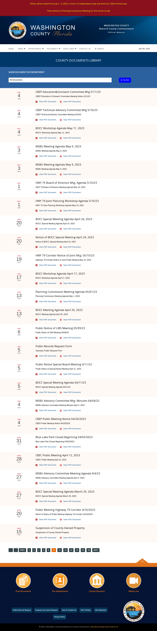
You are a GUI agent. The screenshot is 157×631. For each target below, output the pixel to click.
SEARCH (99, 49)
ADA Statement (100, 610)
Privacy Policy (59, 617)
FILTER (125, 80)
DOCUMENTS (52, 49)
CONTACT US (85, 49)
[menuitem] (11, 49)
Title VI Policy (85, 610)
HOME (11, 49)
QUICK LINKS (68, 49)
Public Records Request (22, 610)
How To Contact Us (69, 610)
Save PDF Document (70, 101)
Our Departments (60, 591)
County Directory (97, 591)
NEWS (20, 49)
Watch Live (134, 591)
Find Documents (23, 591)
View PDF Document (46, 101)
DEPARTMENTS (34, 49)
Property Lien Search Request (46, 610)
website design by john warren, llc (104, 627)
